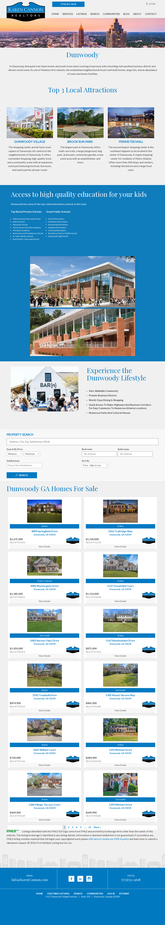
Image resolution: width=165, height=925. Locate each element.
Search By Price (15, 449)
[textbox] (25, 465)
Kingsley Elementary (57, 227)
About (137, 14)
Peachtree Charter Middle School (62, 233)
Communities (111, 14)
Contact (151, 14)
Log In (111, 893)
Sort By (85, 461)
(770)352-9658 (131, 879)
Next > (97, 827)
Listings (81, 14)
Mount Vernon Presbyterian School (28, 233)
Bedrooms (87, 449)
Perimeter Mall (131, 141)
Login (152, 4)
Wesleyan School (20, 224)
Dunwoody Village (29, 141)
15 (89, 827)
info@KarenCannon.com (29, 879)
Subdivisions (13, 461)
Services (67, 14)
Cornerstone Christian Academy (27, 227)
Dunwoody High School (58, 236)
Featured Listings (58, 893)
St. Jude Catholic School (23, 236)
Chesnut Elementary (57, 230)
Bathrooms (123, 449)
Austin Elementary (56, 219)
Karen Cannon (26, 11)
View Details (44, 546)
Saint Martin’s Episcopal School (26, 239)
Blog (126, 14)
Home (55, 14)
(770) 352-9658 (68, 4)
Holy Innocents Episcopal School (26, 219)
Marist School (19, 221)
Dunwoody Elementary (58, 224)
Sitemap (124, 893)
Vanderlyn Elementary (58, 221)
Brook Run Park (80, 141)
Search (94, 14)
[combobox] (15, 453)
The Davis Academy (21, 230)
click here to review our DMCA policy (108, 838)
